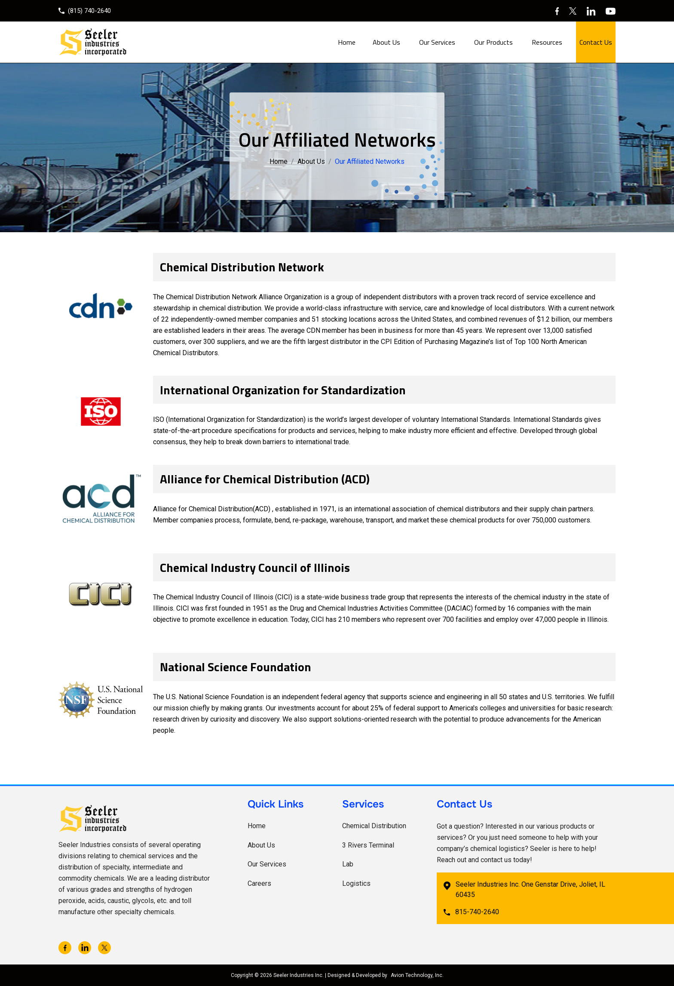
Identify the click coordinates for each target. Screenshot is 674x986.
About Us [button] (386, 42)
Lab (347, 864)
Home (346, 42)
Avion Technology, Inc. (417, 975)
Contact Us (595, 42)
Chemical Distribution (374, 826)
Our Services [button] (437, 42)
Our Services (267, 864)
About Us (311, 161)
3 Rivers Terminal (368, 845)
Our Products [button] (493, 42)
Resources (547, 42)
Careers (259, 883)
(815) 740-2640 (84, 11)
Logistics (356, 883)
